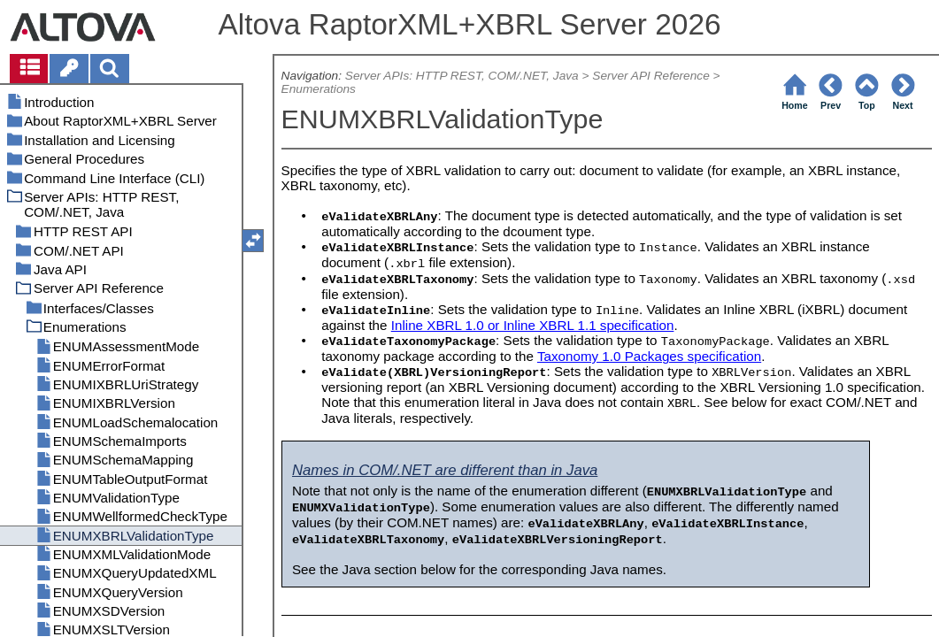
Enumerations (318, 89)
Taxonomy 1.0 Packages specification (649, 356)
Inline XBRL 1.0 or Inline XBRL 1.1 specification (532, 325)
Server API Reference (650, 75)
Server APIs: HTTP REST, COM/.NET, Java (462, 75)
